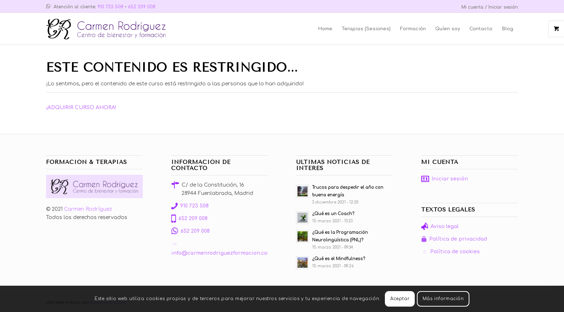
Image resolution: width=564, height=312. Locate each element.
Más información (443, 298)
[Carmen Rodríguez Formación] (109, 29)
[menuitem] (488, 7)
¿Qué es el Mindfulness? (338, 259)
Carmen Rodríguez (88, 209)
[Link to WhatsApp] (48, 7)
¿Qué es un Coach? (333, 213)
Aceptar (399, 298)
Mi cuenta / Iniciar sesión (489, 7)
